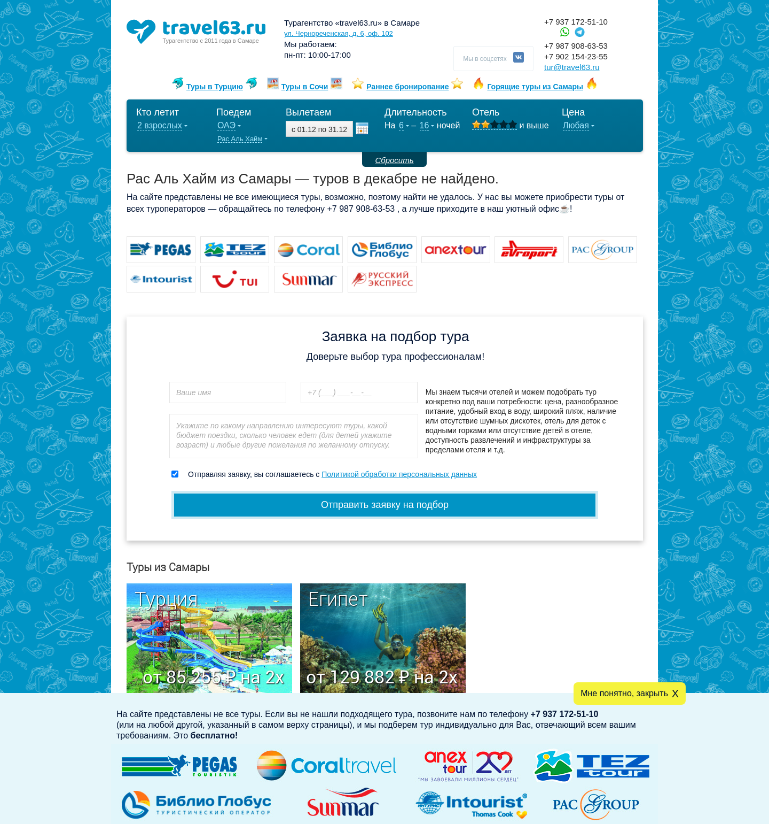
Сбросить (394, 160)
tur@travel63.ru (572, 67)
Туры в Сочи (304, 86)
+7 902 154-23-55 (576, 56)
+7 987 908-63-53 (576, 45)
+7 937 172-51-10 (576, 21)
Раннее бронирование (407, 86)
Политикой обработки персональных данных (399, 474)
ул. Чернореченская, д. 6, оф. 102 (338, 33)
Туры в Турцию (214, 86)
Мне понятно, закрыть (624, 693)
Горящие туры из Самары (535, 86)
